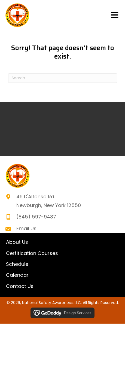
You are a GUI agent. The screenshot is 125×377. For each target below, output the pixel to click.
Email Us (26, 228)
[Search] (62, 78)
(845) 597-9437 (36, 216)
